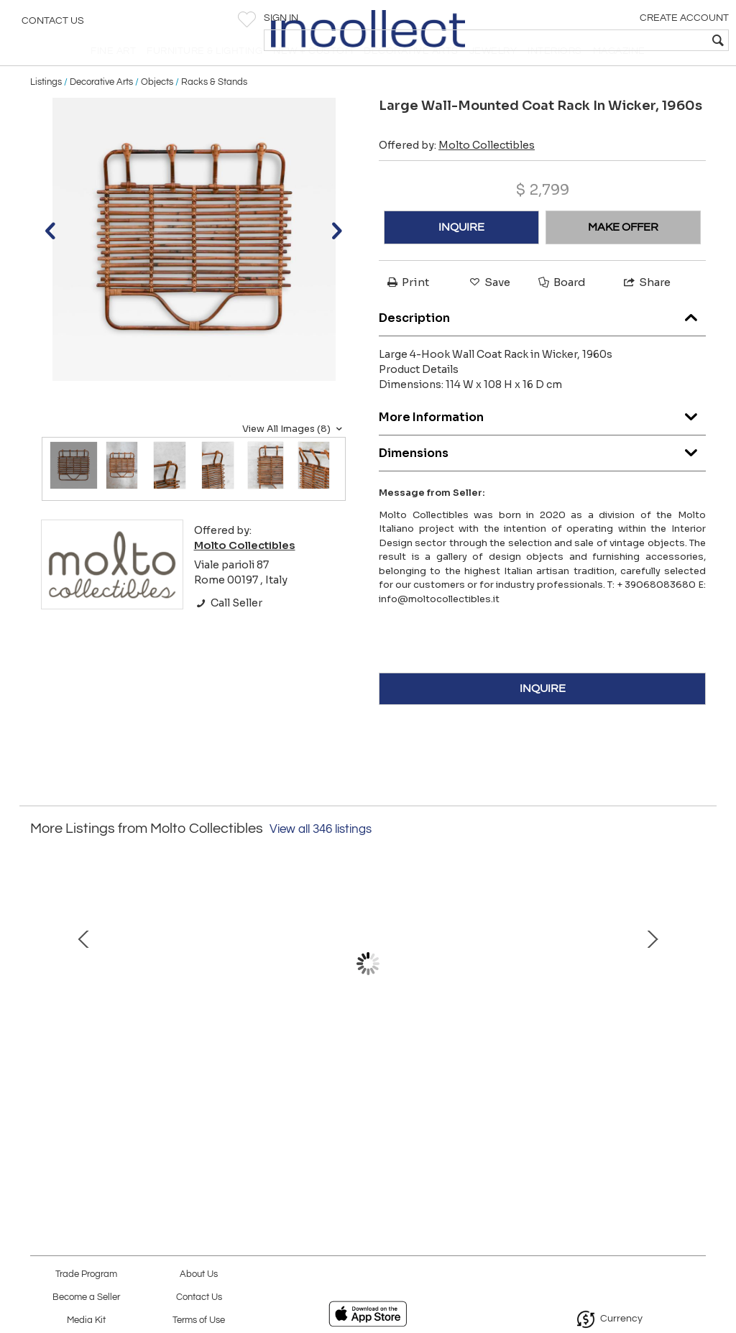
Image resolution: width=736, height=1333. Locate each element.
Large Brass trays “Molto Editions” (368, 1092)
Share (646, 310)
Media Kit (86, 1320)
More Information (542, 441)
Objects (157, 109)
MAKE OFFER (623, 255)
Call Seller (228, 630)
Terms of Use (198, 1320)
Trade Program (86, 1274)
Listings (46, 109)
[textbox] (621, 40)
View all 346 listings (321, 856)
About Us (199, 1274)
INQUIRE (461, 255)
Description (542, 342)
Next (695, 1006)
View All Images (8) (294, 456)
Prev (41, 1006)
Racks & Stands (214, 109)
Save (488, 310)
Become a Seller (86, 1297)
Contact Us (53, 25)
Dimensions (542, 477)
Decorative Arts (101, 109)
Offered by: (457, 173)
